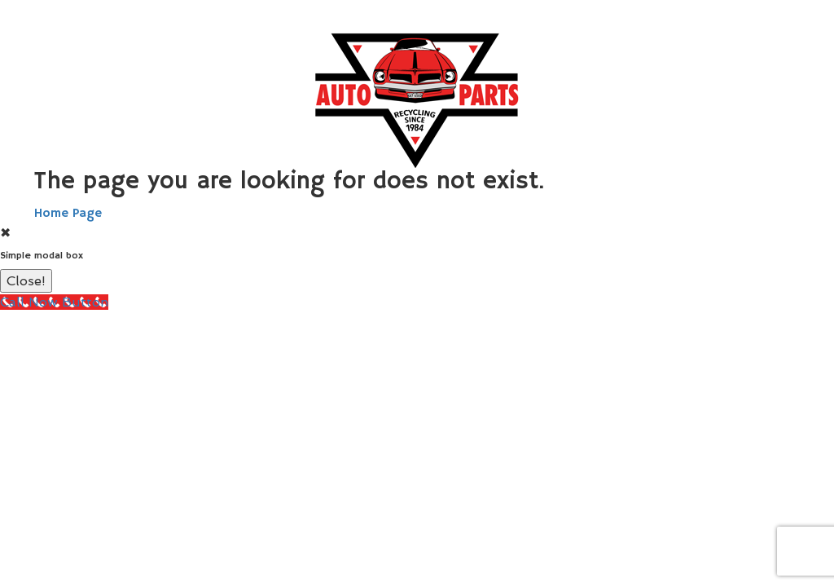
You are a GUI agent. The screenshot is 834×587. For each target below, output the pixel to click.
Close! (26, 281)
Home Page (68, 213)
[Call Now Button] (54, 302)
